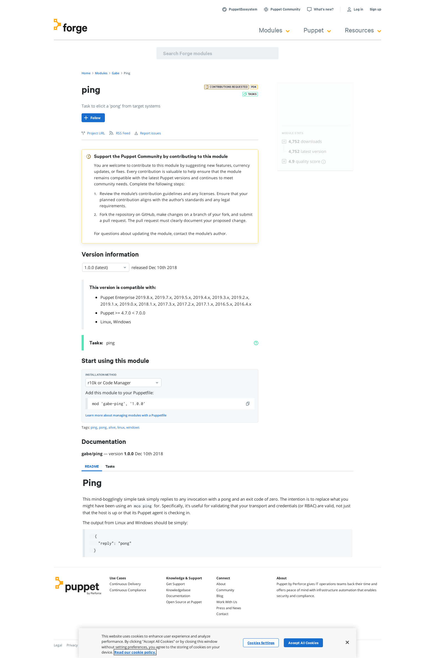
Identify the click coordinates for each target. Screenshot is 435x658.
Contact (222, 613)
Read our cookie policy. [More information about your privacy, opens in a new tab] (135, 652)
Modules (274, 30)
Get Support (175, 584)
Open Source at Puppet (184, 602)
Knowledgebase (178, 590)
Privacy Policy (77, 645)
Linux (105, 321)
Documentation (178, 595)
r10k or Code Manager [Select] (123, 382)
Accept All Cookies (303, 643)
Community (225, 590)
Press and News (228, 608)
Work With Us (226, 602)
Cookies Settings (260, 643)
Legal (58, 645)
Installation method (101, 375)
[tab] (92, 466)
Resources (363, 30)
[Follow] (93, 117)
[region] (217, 643)
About (221, 584)
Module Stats (292, 133)
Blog (219, 595)
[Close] (347, 642)
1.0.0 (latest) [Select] (105, 267)
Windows (122, 321)
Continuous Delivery (125, 584)
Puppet (317, 30)
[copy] (248, 403)
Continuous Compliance (128, 590)
